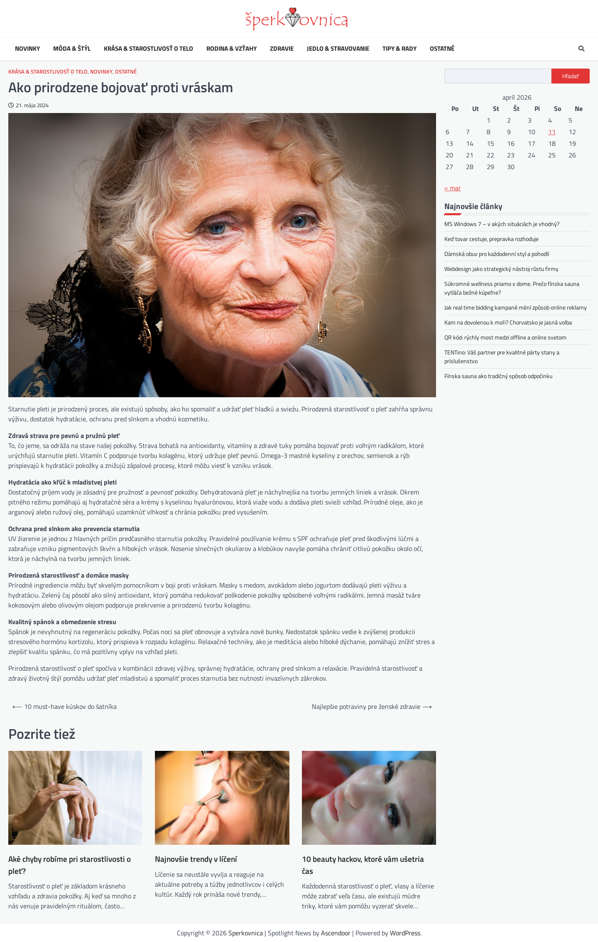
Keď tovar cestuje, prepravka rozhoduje (491, 238)
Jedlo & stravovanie (338, 48)
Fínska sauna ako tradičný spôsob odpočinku (498, 375)
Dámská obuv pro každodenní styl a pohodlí (496, 253)
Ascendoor (335, 933)
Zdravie (282, 48)
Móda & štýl (72, 48)
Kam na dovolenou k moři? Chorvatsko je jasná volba (508, 322)
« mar (452, 188)
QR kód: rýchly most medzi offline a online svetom (505, 337)
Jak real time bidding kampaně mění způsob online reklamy (515, 307)
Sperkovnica (245, 933)
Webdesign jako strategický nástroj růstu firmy (501, 268)
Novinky (27, 48)
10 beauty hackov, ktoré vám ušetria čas (363, 865)
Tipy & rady (399, 48)
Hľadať (570, 76)
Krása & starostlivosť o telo (148, 48)
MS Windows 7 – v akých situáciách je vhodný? (501, 223)
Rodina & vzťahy (231, 48)
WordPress (405, 933)
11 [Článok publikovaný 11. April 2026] (552, 132)
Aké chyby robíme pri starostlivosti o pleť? (69, 865)
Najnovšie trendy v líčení (196, 859)
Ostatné (442, 48)
